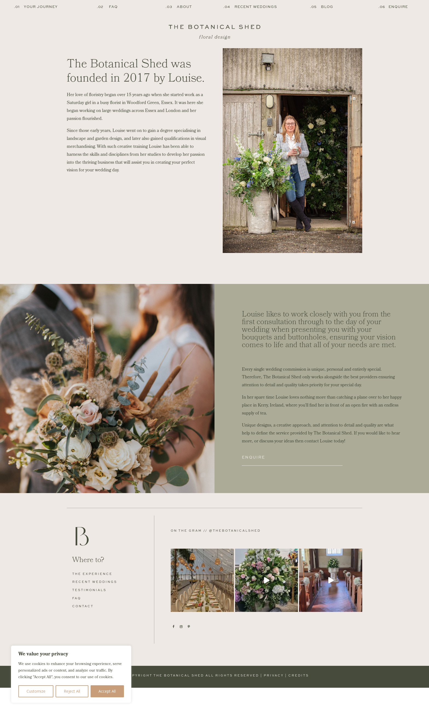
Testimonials (89, 616)
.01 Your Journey (36, 6)
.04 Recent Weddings (250, 6)
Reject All (72, 691)
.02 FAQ (107, 6)
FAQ (76, 624)
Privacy (274, 701)
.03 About (179, 6)
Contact (83, 632)
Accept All (107, 691)
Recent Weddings (94, 608)
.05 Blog (321, 6)
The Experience (92, 600)
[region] (71, 674)
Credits (298, 701)
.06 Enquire (393, 6)
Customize (36, 691)
